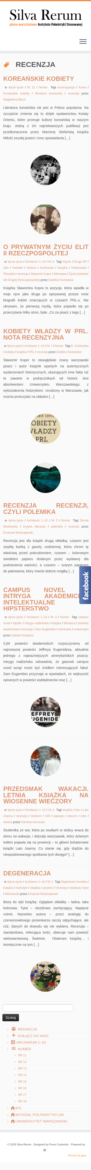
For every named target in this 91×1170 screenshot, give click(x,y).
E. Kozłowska (80, 346)
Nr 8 (51, 261)
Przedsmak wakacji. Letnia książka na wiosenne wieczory (46, 795)
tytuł (86, 888)
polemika (58, 526)
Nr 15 (22, 1081)
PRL (32, 352)
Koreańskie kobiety (38, 78)
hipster (18, 623)
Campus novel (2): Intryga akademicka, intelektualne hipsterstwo (46, 599)
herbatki (18, 267)
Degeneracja (27, 873)
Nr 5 (55, 520)
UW (48, 816)
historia (32, 267)
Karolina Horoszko (33, 822)
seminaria (65, 629)
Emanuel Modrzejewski (18, 532)
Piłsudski (9, 274)
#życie (67, 261)
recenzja (74, 93)
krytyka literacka (35, 526)
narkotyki (22, 888)
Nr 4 (54, 617)
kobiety (10, 352)
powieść (48, 888)
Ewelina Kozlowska (61, 280)
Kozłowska (47, 267)
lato (78, 810)
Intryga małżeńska (37, 623)
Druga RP (81, 261)
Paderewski (79, 267)
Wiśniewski (12, 894)
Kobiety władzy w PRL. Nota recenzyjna (46, 334)
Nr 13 (22, 1068)
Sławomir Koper (41, 274)
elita (6, 267)
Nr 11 (32, 87)
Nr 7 (50, 346)
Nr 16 (22, 1088)
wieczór (72, 816)
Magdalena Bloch (14, 99)
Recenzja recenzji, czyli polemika (46, 508)
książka (63, 267)
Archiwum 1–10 (36, 261)
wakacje (59, 816)
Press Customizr (59, 1144)
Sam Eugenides (46, 629)
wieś (84, 816)
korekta (82, 881)
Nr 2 (52, 810)
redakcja (76, 888)
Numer (44, 87)
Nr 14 (22, 1075)
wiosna (8, 822)
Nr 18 (22, 1101)
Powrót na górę (77, 1155)
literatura (70, 623)
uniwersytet (81, 629)
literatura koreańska (50, 93)
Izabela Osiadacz (22, 635)
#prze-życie (16, 87)
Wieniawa (60, 274)
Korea (83, 87)
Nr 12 (22, 1062)
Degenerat (68, 881)
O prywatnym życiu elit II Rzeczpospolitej (46, 250)
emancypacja (67, 87)
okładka (35, 888)
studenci (37, 816)
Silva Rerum (24, 1144)
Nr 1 (50, 881)
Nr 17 (22, 1094)
